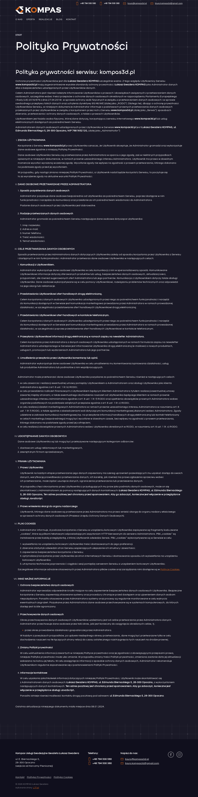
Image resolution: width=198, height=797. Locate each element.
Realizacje (45, 19)
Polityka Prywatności (39, 777)
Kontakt (71, 19)
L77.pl (36, 788)
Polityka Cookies (63, 777)
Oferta (30, 19)
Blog (59, 19)
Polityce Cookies (170, 569)
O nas (18, 19)
